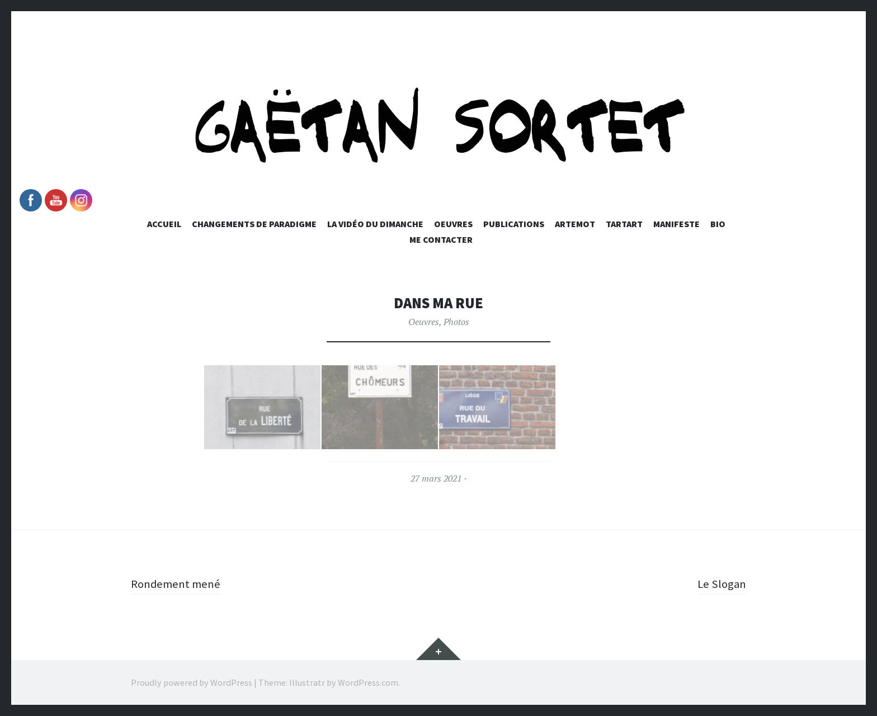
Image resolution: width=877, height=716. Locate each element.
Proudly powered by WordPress (191, 682)
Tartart (624, 223)
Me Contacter (441, 239)
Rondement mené (178, 583)
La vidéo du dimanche (375, 223)
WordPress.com (368, 682)
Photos (456, 321)
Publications (513, 223)
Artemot (575, 223)
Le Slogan (720, 583)
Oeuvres (453, 223)
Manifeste (676, 223)
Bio (717, 223)
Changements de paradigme (254, 223)
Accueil (164, 223)
